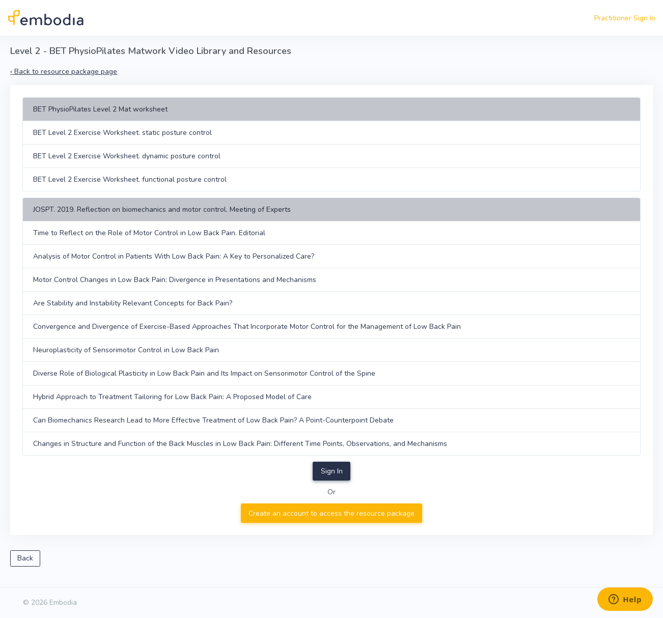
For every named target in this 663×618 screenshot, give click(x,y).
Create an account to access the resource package (331, 513)
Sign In (332, 471)
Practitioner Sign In (624, 18)
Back (25, 558)
